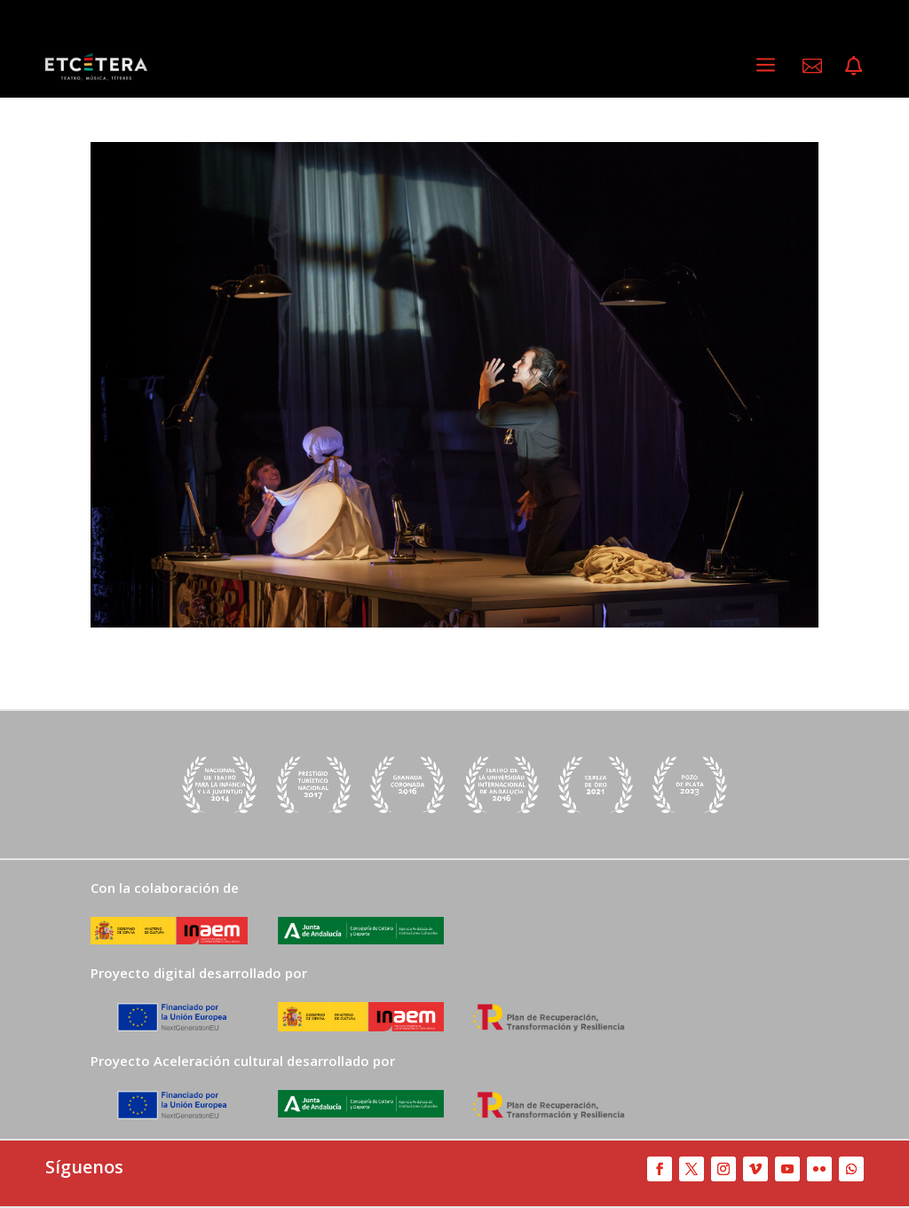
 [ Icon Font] (812, 65)
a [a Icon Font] (765, 65)
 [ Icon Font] (853, 65)
